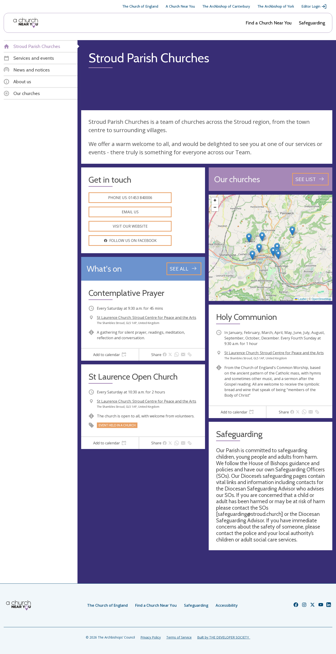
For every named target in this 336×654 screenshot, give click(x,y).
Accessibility (227, 605)
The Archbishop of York (275, 6)
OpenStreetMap (321, 299)
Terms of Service (179, 637)
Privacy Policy (150, 637)
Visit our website (130, 226)
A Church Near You (180, 6)
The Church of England (140, 6)
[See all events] (184, 268)
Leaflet (300, 299)
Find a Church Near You (268, 23)
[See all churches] (310, 179)
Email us (130, 211)
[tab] (110, 355)
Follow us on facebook (130, 240)
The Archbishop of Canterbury (226, 6)
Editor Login (314, 6)
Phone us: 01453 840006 (130, 197)
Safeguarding (312, 23)
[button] (252, 255)
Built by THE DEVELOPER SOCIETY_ (223, 637)
